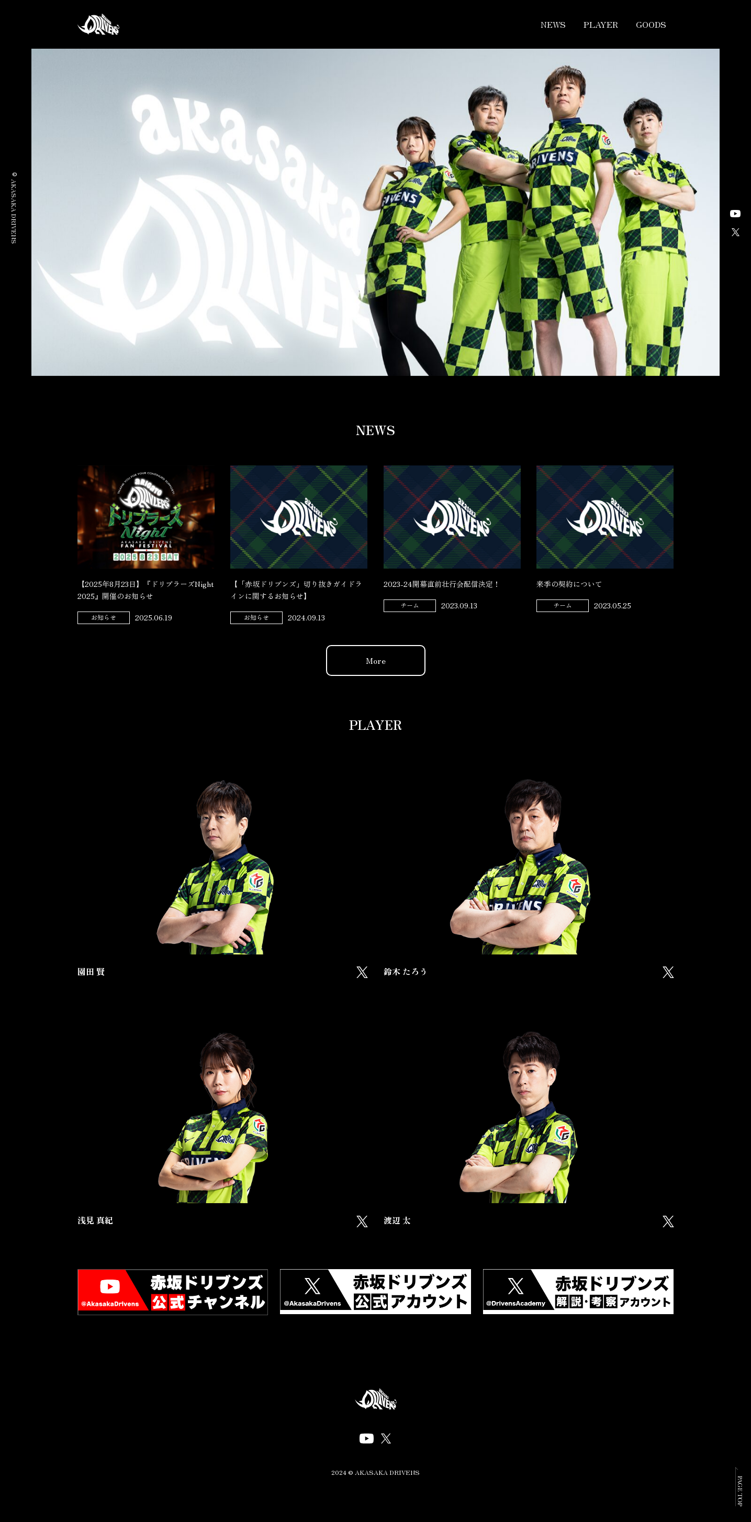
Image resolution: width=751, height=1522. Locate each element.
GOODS (651, 24)
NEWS (553, 24)
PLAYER (601, 24)
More (376, 660)
